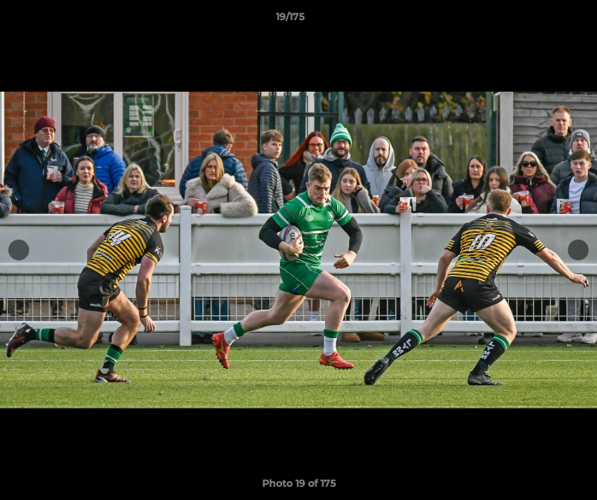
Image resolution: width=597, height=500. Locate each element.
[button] (538, 20)
